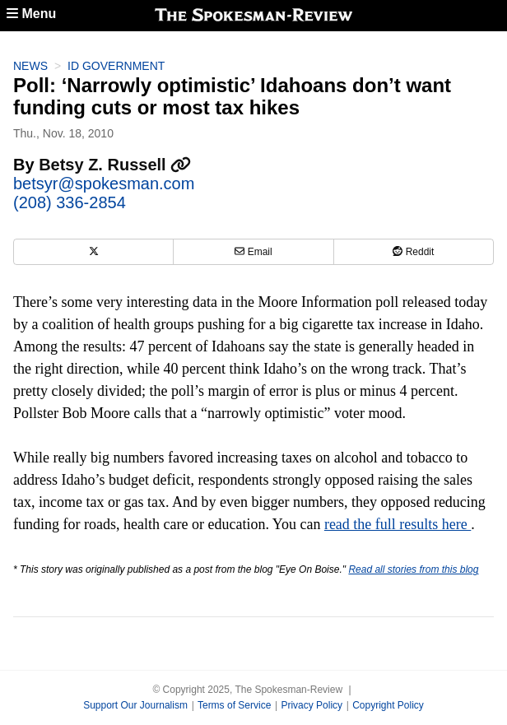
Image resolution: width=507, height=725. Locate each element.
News (30, 65)
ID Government (116, 65)
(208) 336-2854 (69, 202)
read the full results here (397, 524)
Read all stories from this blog (413, 569)
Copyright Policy (388, 705)
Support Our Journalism (135, 705)
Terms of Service (234, 705)
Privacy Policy (311, 705)
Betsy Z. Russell (115, 165)
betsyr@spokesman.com (103, 183)
